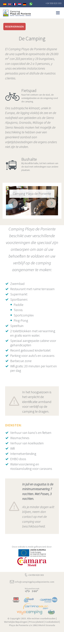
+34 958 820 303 (53, 3)
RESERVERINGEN (14, 26)
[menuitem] (5, 4)
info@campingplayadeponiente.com (34, 581)
